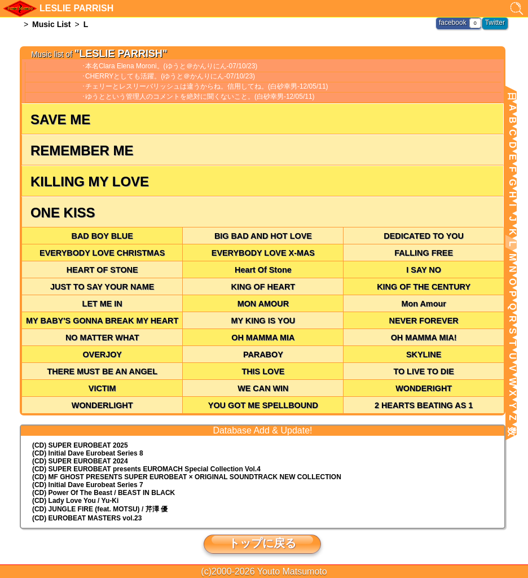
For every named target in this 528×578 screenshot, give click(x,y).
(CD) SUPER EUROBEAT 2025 (80, 445)
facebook (453, 23)
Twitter (495, 23)
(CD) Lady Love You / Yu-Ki (75, 501)
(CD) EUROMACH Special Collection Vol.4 (146, 469)
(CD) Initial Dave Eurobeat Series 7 (87, 485)
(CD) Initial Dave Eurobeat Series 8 (87, 453)
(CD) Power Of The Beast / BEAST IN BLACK (103, 493)
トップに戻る (262, 543)
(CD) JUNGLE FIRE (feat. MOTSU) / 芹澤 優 (100, 509)
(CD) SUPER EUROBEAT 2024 (80, 461)
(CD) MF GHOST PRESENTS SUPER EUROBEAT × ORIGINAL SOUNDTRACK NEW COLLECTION (186, 477)
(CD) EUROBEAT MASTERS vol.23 (87, 518)
